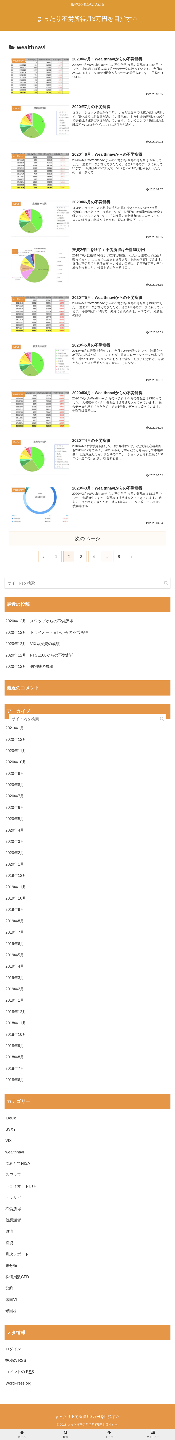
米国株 (11, 1311)
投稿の (15, 1360)
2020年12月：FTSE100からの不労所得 (39, 655)
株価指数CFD (17, 1277)
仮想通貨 (13, 1220)
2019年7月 (14, 932)
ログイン (13, 1349)
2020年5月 (14, 819)
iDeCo (10, 1118)
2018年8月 (14, 1057)
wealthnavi (14, 1152)
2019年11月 (15, 887)
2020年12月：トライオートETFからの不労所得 (46, 632)
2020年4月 (14, 830)
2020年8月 (14, 785)
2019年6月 (14, 944)
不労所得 (13, 1209)
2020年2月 (14, 853)
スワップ (13, 1174)
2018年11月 (15, 1023)
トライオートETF (20, 1186)
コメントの (19, 1372)
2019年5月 (14, 955)
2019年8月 (14, 921)
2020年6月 (14, 807)
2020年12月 (15, 739)
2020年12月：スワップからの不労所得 (39, 621)
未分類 (11, 1265)
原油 (9, 1231)
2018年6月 (14, 1080)
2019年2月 (14, 989)
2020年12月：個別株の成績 (29, 666)
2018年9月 (14, 1046)
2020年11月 (15, 751)
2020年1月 (14, 864)
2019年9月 (14, 909)
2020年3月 (14, 841)
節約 (9, 1288)
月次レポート (17, 1254)
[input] (87, 583)
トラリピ (13, 1197)
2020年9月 (14, 773)
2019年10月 (15, 898)
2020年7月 (14, 796)
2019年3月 (14, 978)
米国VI (11, 1299)
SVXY (10, 1129)
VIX (8, 1140)
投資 (9, 1243)
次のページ (87, 538)
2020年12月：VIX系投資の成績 (32, 644)
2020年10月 (15, 762)
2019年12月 (15, 875)
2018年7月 (14, 1068)
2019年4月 (14, 966)
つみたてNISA (17, 1163)
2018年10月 (15, 1034)
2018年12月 (15, 1012)
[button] (166, 583)
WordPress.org (18, 1383)
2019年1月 (14, 1000)
